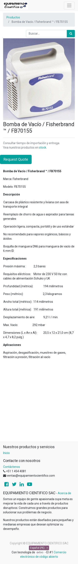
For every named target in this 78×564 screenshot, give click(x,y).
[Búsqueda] (71, 33)
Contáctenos (11, 466)
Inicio (6, 453)
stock (42, 147)
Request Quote (16, 159)
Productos (13, 17)
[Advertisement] (39, 402)
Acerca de (64, 493)
